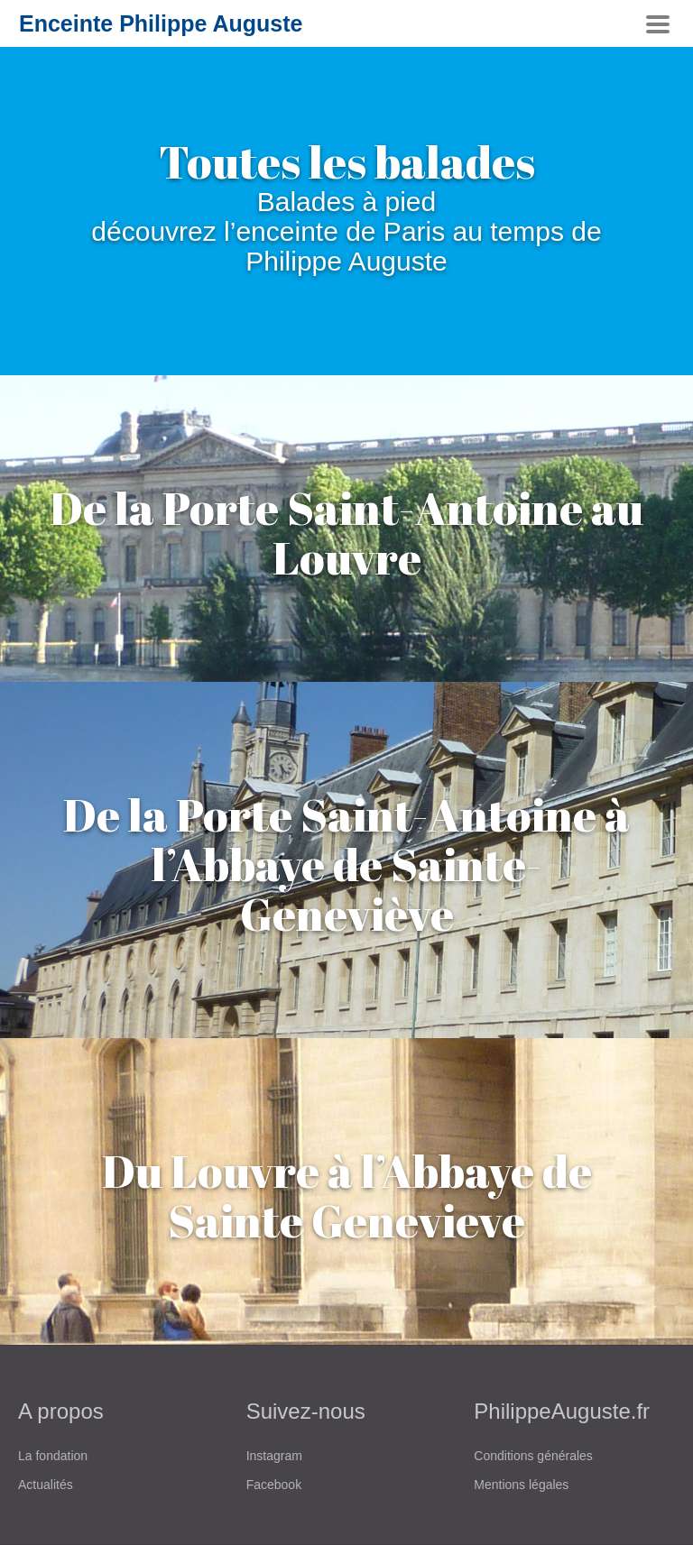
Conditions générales (533, 1455)
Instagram (274, 1455)
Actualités (45, 1484)
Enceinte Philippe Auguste (160, 23)
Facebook (273, 1484)
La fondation (53, 1455)
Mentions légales (521, 1484)
